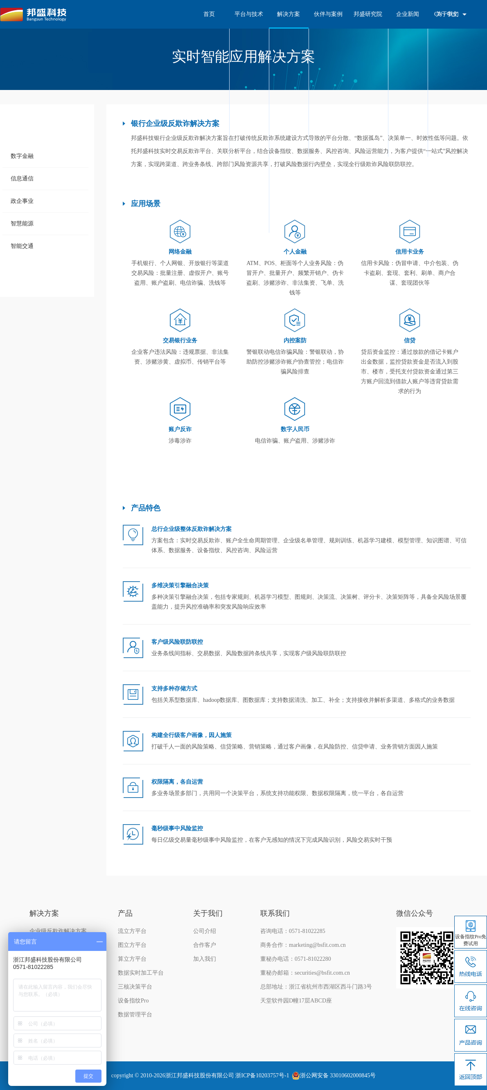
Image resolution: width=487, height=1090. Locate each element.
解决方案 (288, 14)
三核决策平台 (135, 987)
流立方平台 (132, 931)
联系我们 (275, 913)
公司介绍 (204, 931)
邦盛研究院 (368, 14)
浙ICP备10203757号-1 (262, 1075)
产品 (125, 913)
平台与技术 (248, 14)
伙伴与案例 (328, 14)
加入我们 (204, 959)
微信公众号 (414, 913)
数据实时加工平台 (141, 973)
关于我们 (208, 913)
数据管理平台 (135, 1014)
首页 (209, 14)
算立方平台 (132, 959)
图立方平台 (132, 945)
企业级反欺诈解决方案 (58, 931)
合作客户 (204, 945)
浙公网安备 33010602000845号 (338, 1075)
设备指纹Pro (133, 1001)
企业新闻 (407, 14)
